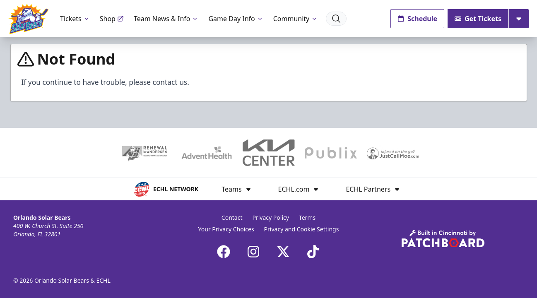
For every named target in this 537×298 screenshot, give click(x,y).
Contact (232, 217)
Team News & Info (166, 18)
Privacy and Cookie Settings (301, 229)
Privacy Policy (271, 217)
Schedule (417, 18)
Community (295, 18)
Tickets (75, 18)
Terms (307, 217)
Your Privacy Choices (226, 229)
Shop (112, 18)
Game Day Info (235, 18)
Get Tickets (478, 18)
